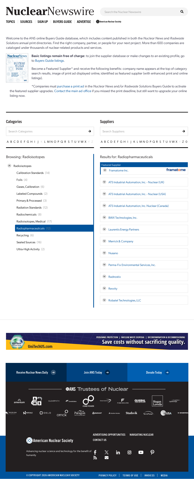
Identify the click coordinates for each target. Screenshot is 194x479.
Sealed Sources (26, 242)
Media (164, 475)
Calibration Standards (30, 173)
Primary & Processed (29, 200)
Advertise (84, 21)
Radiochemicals (26, 214)
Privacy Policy (108, 475)
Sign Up (43, 21)
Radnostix (114, 277)
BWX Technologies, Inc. (122, 217)
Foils (19, 180)
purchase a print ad (70, 86)
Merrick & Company (120, 241)
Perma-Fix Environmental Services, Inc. (132, 265)
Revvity (112, 288)
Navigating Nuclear (141, 434)
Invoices (149, 475)
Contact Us (99, 439)
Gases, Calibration (28, 186)
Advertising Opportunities (109, 434)
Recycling (23, 235)
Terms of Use (130, 475)
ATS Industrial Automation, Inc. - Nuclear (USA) (137, 194)
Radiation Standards (29, 207)
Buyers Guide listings (49, 60)
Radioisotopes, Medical (31, 221)
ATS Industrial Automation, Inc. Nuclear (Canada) (138, 206)
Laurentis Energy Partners (123, 229)
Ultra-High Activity (28, 249)
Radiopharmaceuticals (30, 228)
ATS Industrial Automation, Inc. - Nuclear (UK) (136, 182)
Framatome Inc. (119, 170)
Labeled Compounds (29, 193)
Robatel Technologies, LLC (124, 300)
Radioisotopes (22, 166)
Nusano (113, 253)
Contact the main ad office (72, 91)
